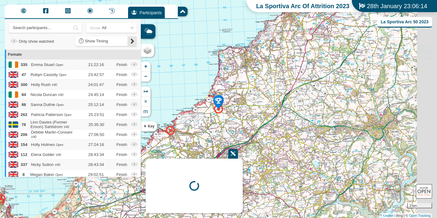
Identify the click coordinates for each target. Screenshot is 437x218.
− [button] (145, 76)
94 (148, 147)
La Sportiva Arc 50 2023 (405, 21)
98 (195, 109)
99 (209, 99)
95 (156, 134)
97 (179, 116)
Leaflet (388, 215)
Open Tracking (420, 215)
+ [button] (145, 66)
